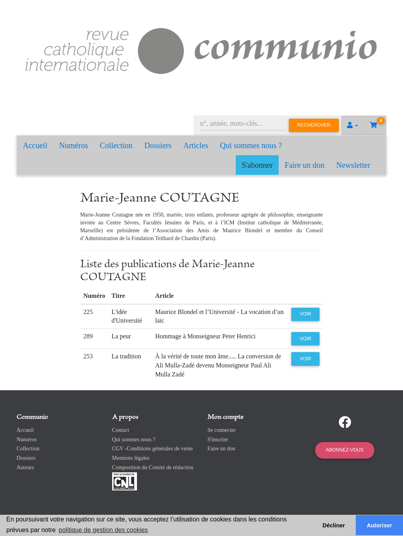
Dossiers (158, 145)
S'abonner (257, 165)
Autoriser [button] (379, 525)
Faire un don (304, 165)
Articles (195, 145)
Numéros (73, 145)
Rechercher (314, 125)
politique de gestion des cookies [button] (103, 530)
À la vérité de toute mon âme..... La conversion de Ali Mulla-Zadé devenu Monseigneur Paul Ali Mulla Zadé (218, 365)
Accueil (35, 145)
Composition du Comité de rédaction (153, 467)
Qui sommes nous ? (251, 145)
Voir (305, 314)
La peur (121, 336)
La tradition (126, 356)
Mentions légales (131, 458)
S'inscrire (217, 439)
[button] (352, 125)
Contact (120, 430)
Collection (116, 145)
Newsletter (353, 165)
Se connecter (221, 430)
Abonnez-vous (345, 450)
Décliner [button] (334, 525)
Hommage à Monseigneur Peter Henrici (205, 336)
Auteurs (25, 467)
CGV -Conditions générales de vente (152, 449)
